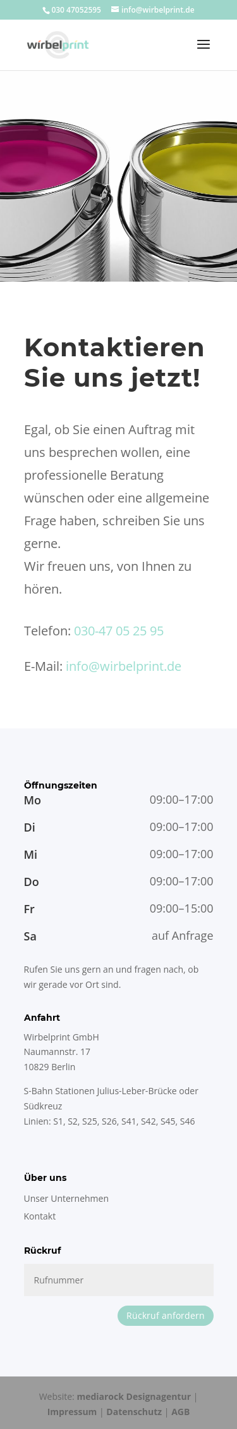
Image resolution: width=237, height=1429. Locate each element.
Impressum (72, 1412)
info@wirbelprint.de (123, 666)
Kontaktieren (114, 347)
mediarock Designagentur (133, 1396)
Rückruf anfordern (165, 1315)
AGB (180, 1412)
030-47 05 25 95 (119, 630)
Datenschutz (134, 1412)
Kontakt (40, 1216)
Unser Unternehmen (66, 1198)
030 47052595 (76, 9)
